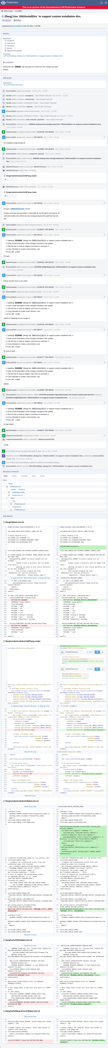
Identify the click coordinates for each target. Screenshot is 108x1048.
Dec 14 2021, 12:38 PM (63, 287)
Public (18, 20)
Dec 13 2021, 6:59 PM (51, 235)
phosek (9, 48)
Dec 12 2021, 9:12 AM (18, 161)
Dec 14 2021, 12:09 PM (15, 270)
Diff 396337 (38, 297)
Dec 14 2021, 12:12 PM (52, 275)
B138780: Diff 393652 (45, 132)
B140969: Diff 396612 (45, 390)
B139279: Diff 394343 (45, 287)
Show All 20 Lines (30, 752)
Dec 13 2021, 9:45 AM (51, 203)
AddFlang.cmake (18, 492)
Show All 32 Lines (30, 946)
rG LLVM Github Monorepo (13, 85)
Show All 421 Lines (30, 578)
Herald (8, 96)
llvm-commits (31, 120)
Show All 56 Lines (30, 706)
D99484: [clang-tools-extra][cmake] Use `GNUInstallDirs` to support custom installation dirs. (65, 124)
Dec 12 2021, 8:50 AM (52, 154)
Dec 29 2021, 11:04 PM (77, 398)
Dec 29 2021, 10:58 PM (52, 362)
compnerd (10, 46)
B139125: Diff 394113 (45, 262)
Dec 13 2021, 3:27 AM (44, 187)
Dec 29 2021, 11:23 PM (63, 430)
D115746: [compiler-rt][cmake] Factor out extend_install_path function (66, 395)
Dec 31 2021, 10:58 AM (24, 459)
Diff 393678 (38, 137)
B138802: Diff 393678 (45, 149)
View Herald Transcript (43, 96)
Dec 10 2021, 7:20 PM (14, 127)
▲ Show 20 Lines (17, 578)
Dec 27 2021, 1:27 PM (51, 297)
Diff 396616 (38, 403)
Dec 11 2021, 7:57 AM (51, 137)
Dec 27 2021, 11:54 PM (52, 330)
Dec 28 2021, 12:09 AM (63, 357)
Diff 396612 (38, 362)
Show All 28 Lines (30, 1016)
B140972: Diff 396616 (45, 430)
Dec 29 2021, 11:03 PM (63, 390)
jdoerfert (41, 120)
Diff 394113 (38, 235)
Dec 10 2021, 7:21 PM (62, 132)
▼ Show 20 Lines (44, 578)
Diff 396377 (38, 330)
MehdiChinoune (12, 167)
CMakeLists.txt (15, 487)
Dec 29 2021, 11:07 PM (52, 403)
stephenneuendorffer (14, 51)
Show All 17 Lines (30, 935)
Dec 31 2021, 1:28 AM (47, 436)
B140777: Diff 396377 (45, 357)
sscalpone (10, 41)
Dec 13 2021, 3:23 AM (55, 167)
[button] (106, 3)
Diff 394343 (38, 275)
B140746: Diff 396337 (45, 324)
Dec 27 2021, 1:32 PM (62, 324)
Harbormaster (11, 132)
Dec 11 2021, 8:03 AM (62, 149)
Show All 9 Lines (30, 796)
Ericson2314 (16, 26)
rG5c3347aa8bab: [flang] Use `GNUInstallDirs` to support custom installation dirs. (33, 56)
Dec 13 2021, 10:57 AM (63, 229)
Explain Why (10, 459)
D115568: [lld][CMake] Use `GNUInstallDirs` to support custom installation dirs (65, 267)
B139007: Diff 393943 (45, 229)
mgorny (30, 107)
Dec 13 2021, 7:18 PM (62, 262)
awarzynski (11, 43)
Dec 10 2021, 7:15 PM (39, 91)
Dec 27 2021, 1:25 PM (50, 292)
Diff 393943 (38, 203)
